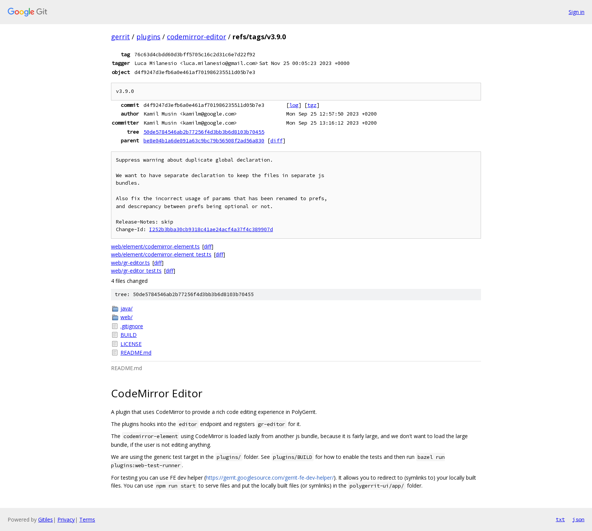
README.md (135, 352)
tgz (311, 105)
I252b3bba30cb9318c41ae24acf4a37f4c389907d (211, 229)
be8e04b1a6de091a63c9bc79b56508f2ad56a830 (203, 140)
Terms (87, 519)
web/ (126, 317)
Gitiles (45, 519)
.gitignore (131, 326)
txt (560, 519)
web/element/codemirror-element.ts (155, 246)
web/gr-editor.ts (130, 262)
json (578, 519)
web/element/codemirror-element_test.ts (161, 254)
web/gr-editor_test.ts (136, 270)
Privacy (66, 519)
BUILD (128, 334)
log (293, 105)
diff (276, 140)
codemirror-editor (196, 36)
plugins (148, 36)
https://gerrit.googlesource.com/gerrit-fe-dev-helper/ (270, 477)
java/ (126, 308)
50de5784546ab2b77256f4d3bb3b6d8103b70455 (203, 131)
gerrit (120, 36)
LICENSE (131, 343)
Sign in (576, 11)
